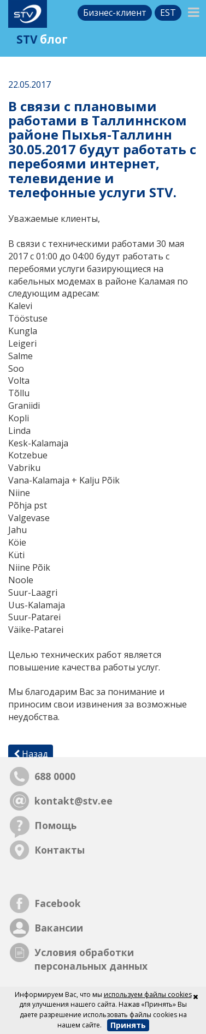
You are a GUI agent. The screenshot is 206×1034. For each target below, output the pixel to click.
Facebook (57, 903)
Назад (31, 754)
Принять (128, 1025)
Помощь (55, 825)
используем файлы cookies (148, 994)
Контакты (59, 849)
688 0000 (54, 776)
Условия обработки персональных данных (91, 959)
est (168, 13)
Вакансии (58, 927)
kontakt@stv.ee (73, 800)
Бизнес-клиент (114, 13)
